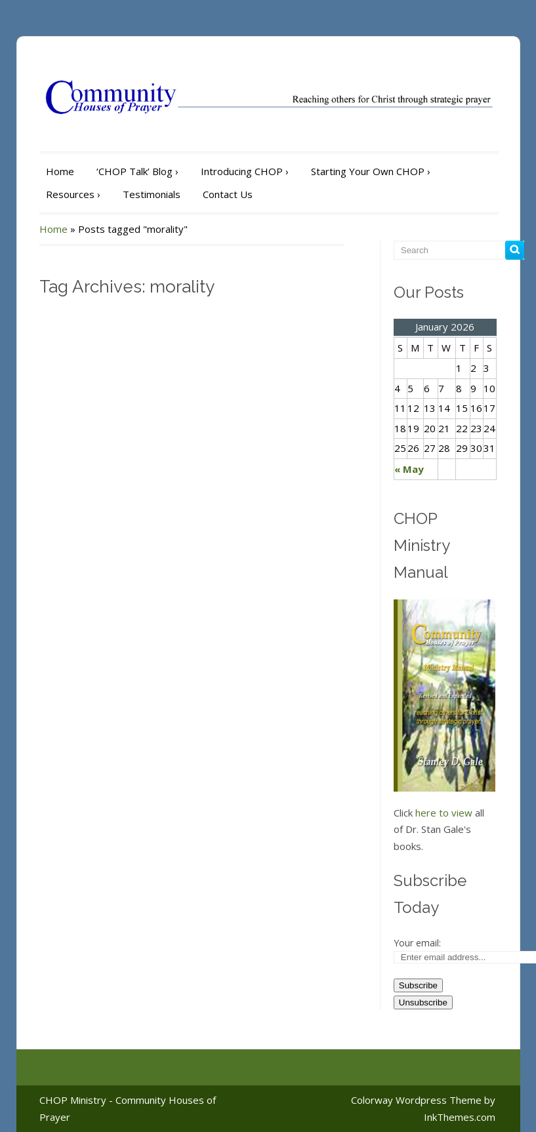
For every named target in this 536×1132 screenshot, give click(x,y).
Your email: (417, 943)
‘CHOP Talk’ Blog (137, 171)
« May (409, 468)
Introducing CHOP (245, 171)
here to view (443, 812)
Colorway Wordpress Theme (416, 1099)
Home (60, 171)
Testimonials (151, 194)
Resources (73, 194)
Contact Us (228, 194)
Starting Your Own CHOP (370, 171)
